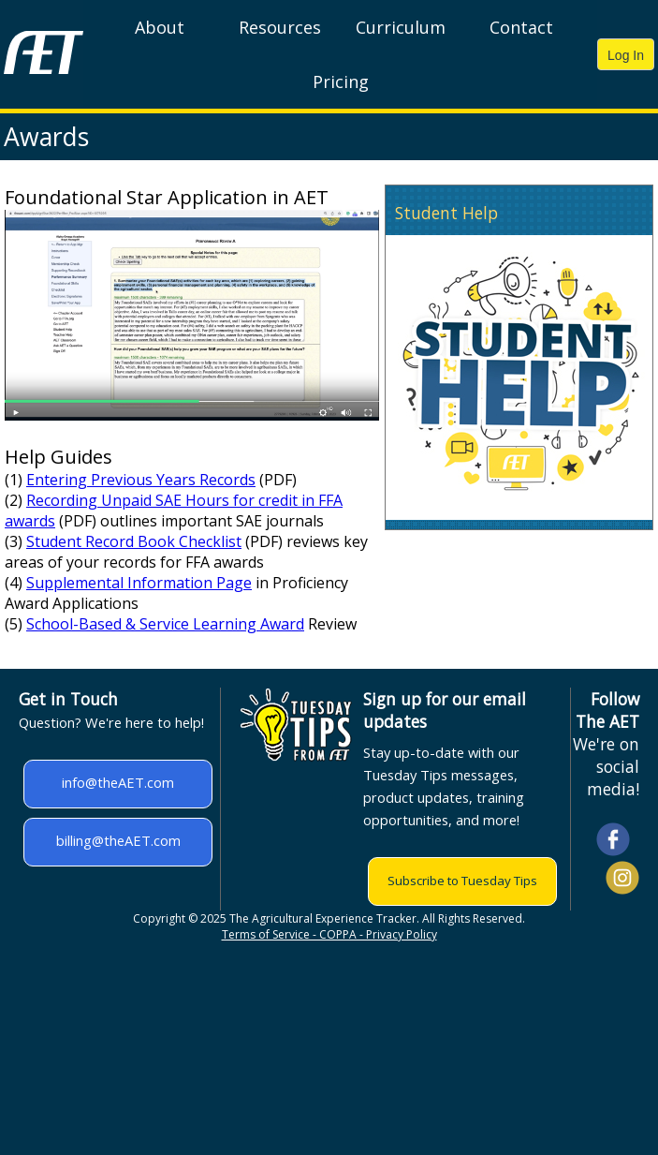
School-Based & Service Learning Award (165, 624)
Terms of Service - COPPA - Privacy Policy (329, 934)
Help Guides (58, 456)
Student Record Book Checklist (133, 541)
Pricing (341, 81)
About (159, 27)
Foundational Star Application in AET (167, 197)
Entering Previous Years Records (141, 479)
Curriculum (401, 27)
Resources (280, 27)
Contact (521, 27)
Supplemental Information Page (139, 582)
